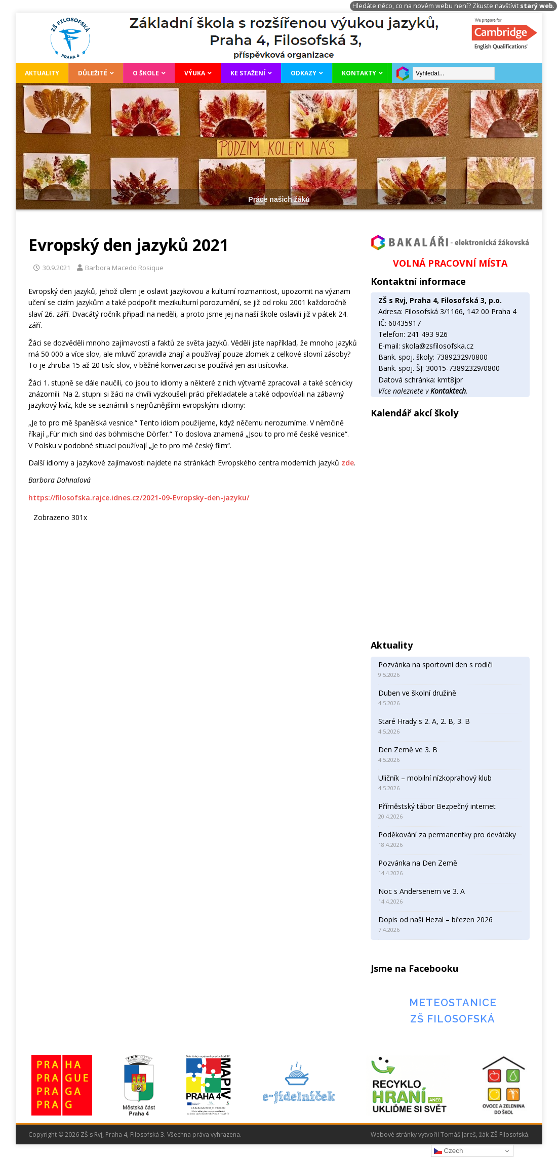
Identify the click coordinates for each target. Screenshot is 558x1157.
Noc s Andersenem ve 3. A (421, 891)
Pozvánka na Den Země (417, 863)
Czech (448, 1151)
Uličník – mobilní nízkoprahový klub (435, 778)
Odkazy (303, 73)
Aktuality (42, 73)
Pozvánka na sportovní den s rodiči (435, 664)
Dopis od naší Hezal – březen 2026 (435, 919)
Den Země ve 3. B (407, 749)
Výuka (194, 73)
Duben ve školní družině (417, 693)
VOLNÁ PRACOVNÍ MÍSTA (450, 263)
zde (347, 462)
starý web (536, 6)
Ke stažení (247, 73)
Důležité (92, 73)
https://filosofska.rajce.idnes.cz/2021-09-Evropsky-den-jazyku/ (138, 497)
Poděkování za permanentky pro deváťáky (447, 834)
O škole (146, 73)
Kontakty (359, 73)
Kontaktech (448, 391)
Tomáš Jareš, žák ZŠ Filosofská (484, 1134)
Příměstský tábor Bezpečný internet (437, 806)
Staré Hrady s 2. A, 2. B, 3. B (424, 721)
